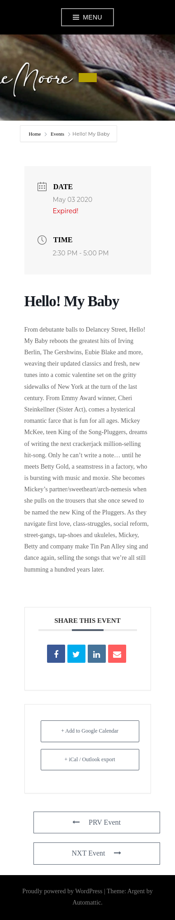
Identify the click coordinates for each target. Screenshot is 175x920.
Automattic (86, 902)
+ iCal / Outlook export (89, 759)
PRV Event (96, 822)
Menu (92, 17)
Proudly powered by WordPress (62, 891)
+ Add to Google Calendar (89, 731)
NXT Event (97, 853)
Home (36, 134)
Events (57, 134)
